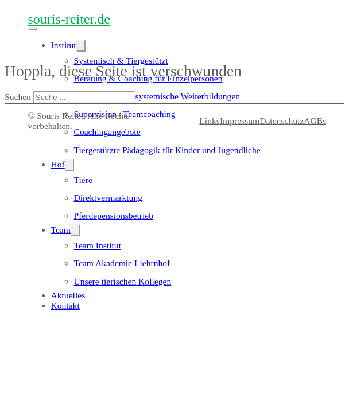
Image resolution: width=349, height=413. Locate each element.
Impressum (239, 121)
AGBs (315, 121)
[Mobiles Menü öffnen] (32, 28)
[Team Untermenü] (75, 230)
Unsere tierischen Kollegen (123, 281)
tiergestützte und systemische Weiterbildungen (157, 96)
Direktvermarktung (108, 197)
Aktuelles (68, 295)
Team (61, 230)
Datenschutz (281, 121)
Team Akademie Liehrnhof (122, 263)
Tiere (83, 180)
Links (209, 121)
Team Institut (98, 245)
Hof (58, 164)
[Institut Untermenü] (81, 46)
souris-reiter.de (69, 18)
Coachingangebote (107, 132)
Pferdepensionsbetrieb (114, 215)
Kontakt (65, 305)
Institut (63, 45)
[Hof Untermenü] (69, 165)
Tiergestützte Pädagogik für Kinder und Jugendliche (167, 150)
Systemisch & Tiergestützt (121, 60)
